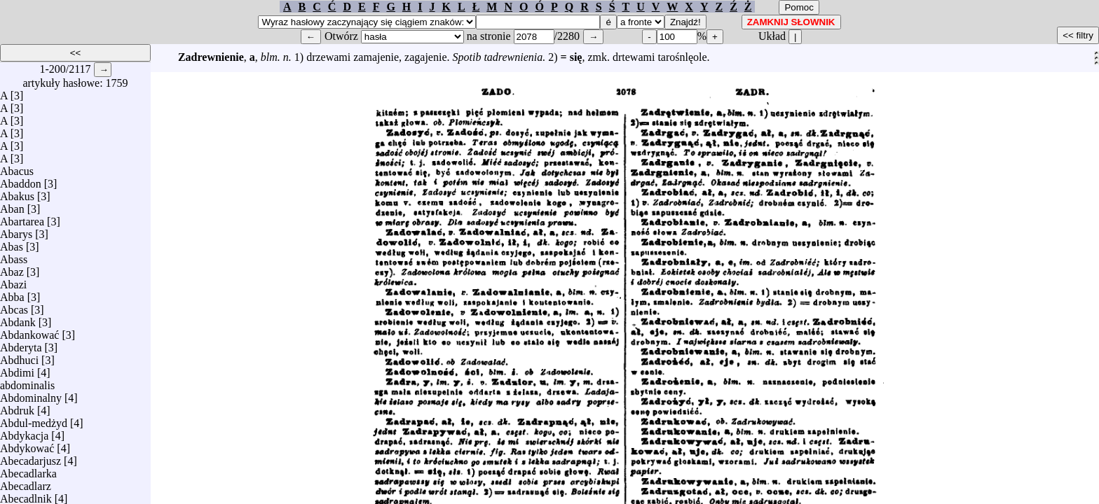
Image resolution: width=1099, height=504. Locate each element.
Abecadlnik (26, 495)
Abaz (12, 268)
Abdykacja (24, 432)
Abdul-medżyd (33, 420)
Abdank (18, 319)
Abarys (16, 231)
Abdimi (17, 369)
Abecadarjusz (30, 457)
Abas (11, 243)
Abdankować (29, 331)
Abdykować (27, 445)
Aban (12, 205)
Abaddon (20, 180)
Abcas (14, 306)
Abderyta (21, 344)
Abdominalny (31, 394)
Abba (12, 294)
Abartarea (22, 218)
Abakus (17, 193)
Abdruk (17, 407)
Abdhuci (19, 357)
